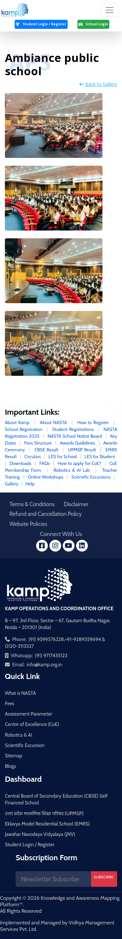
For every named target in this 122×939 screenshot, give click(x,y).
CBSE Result (46, 450)
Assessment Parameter (28, 714)
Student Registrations (73, 429)
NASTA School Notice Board (74, 436)
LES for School (62, 456)
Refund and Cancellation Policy (45, 514)
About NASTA (53, 422)
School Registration (23, 429)
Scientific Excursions (91, 477)
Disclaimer (76, 504)
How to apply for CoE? (80, 463)
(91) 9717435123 (51, 656)
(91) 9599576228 (46, 639)
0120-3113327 (19, 646)
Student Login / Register (29, 845)
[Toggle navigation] (110, 10)
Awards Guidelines (77, 443)
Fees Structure (38, 443)
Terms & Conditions (32, 504)
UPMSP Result (82, 450)
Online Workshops (46, 477)
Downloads (20, 463)
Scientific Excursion (25, 745)
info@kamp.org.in (44, 665)
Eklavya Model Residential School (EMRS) (47, 824)
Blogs (10, 766)
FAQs (44, 463)
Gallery (11, 484)
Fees (9, 704)
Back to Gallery (98, 84)
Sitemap (13, 756)
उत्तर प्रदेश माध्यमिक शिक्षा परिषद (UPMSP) (44, 813)
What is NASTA (20, 693)
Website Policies (28, 524)
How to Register (93, 422)
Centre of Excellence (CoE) (32, 724)
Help (29, 484)
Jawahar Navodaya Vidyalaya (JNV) (40, 834)
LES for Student (100, 456)
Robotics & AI (18, 735)
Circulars (32, 456)
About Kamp (17, 422)
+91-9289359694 (83, 639)
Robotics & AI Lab (72, 470)
